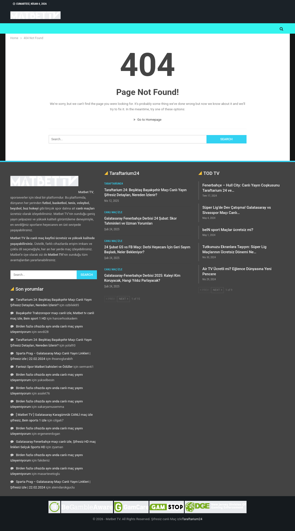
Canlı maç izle (113, 212)
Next (123, 298)
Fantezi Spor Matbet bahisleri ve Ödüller (44, 367)
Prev (110, 298)
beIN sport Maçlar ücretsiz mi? (228, 230)
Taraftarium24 (113, 183)
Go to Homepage (147, 119)
